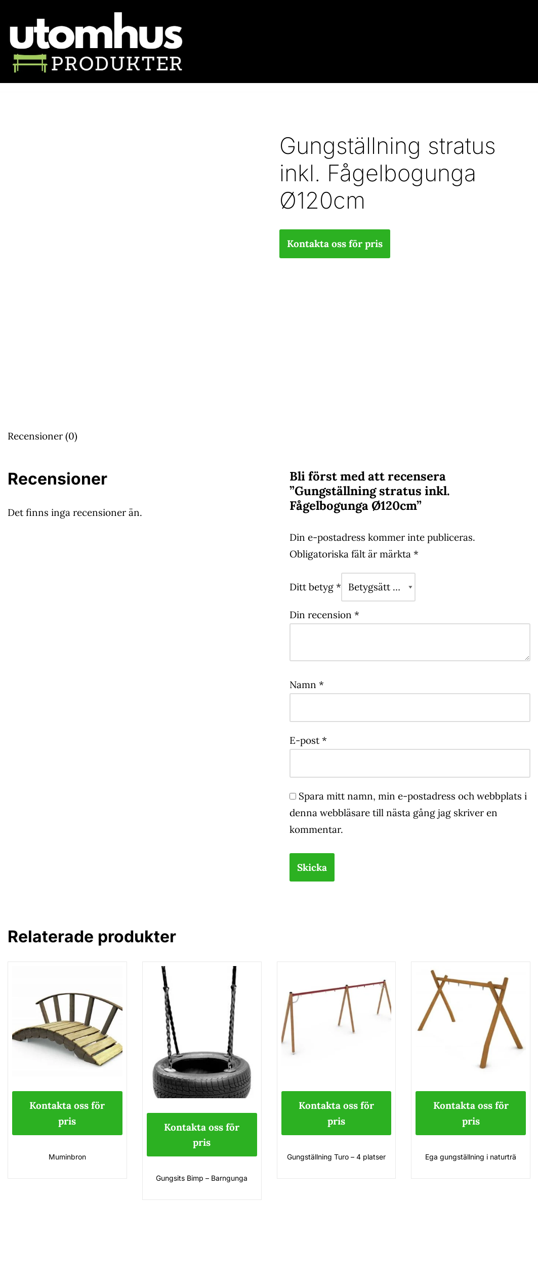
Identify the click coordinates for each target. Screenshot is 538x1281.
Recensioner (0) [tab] (42, 436)
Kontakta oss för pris (335, 243)
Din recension (324, 615)
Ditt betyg (315, 587)
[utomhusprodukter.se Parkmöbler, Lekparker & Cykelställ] (96, 41)
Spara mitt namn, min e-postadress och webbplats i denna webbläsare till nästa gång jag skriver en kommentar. (408, 812)
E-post (308, 740)
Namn (306, 684)
